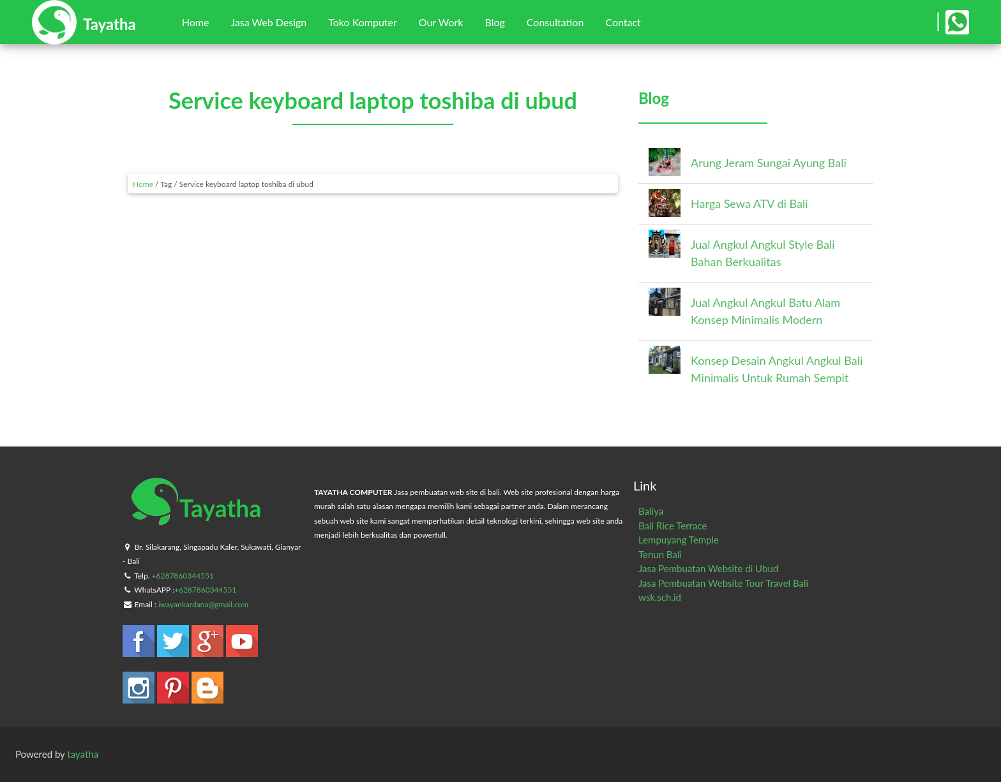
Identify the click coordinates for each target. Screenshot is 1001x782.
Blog (494, 22)
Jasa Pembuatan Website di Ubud (708, 568)
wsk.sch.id (659, 597)
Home (195, 22)
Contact (622, 22)
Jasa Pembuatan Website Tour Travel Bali (723, 583)
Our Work (441, 22)
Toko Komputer (362, 22)
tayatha (82, 754)
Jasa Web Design (268, 22)
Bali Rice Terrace (672, 525)
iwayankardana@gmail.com (203, 604)
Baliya (650, 511)
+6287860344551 (183, 575)
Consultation (555, 22)
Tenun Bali (660, 554)
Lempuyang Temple (678, 539)
